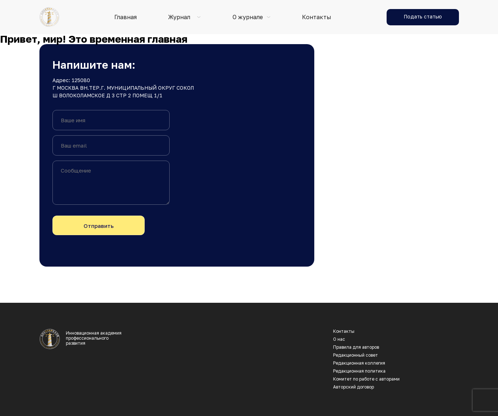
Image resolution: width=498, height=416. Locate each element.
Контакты (316, 17)
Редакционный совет (355, 355)
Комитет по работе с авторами (366, 379)
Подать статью (423, 16)
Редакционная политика (359, 371)
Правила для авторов (356, 347)
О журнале (248, 17)
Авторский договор (353, 387)
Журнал (179, 17)
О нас (339, 339)
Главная (125, 17)
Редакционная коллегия (359, 363)
